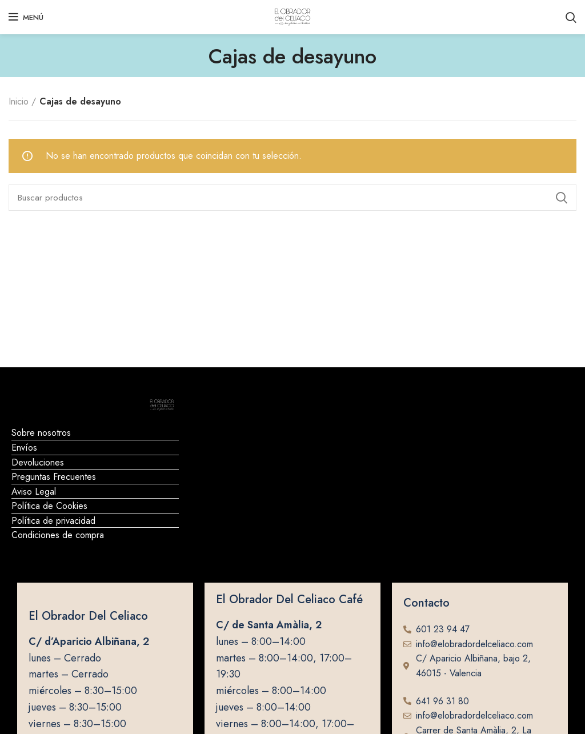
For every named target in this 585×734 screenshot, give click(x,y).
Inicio (19, 101)
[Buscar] (292, 197)
